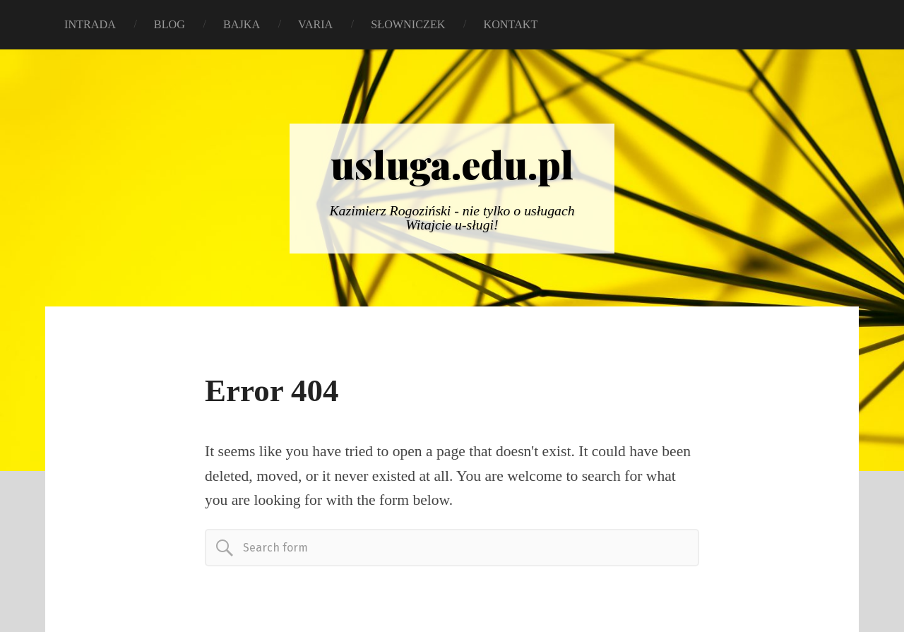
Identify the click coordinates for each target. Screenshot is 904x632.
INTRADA (90, 24)
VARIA (315, 24)
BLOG (169, 24)
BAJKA (241, 24)
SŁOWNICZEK (408, 24)
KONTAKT (510, 24)
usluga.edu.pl (452, 164)
